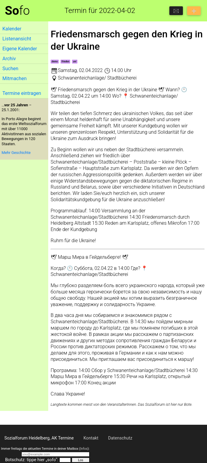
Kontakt (91, 438)
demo (55, 61)
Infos (83, 449)
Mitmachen (14, 78)
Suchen (10, 68)
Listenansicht (16, 39)
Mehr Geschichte (16, 152)
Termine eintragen (21, 93)
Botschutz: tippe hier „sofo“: (31, 459)
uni (74, 61)
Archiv (9, 58)
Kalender (11, 29)
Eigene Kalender (19, 49)
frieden (65, 61)
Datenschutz (120, 438)
